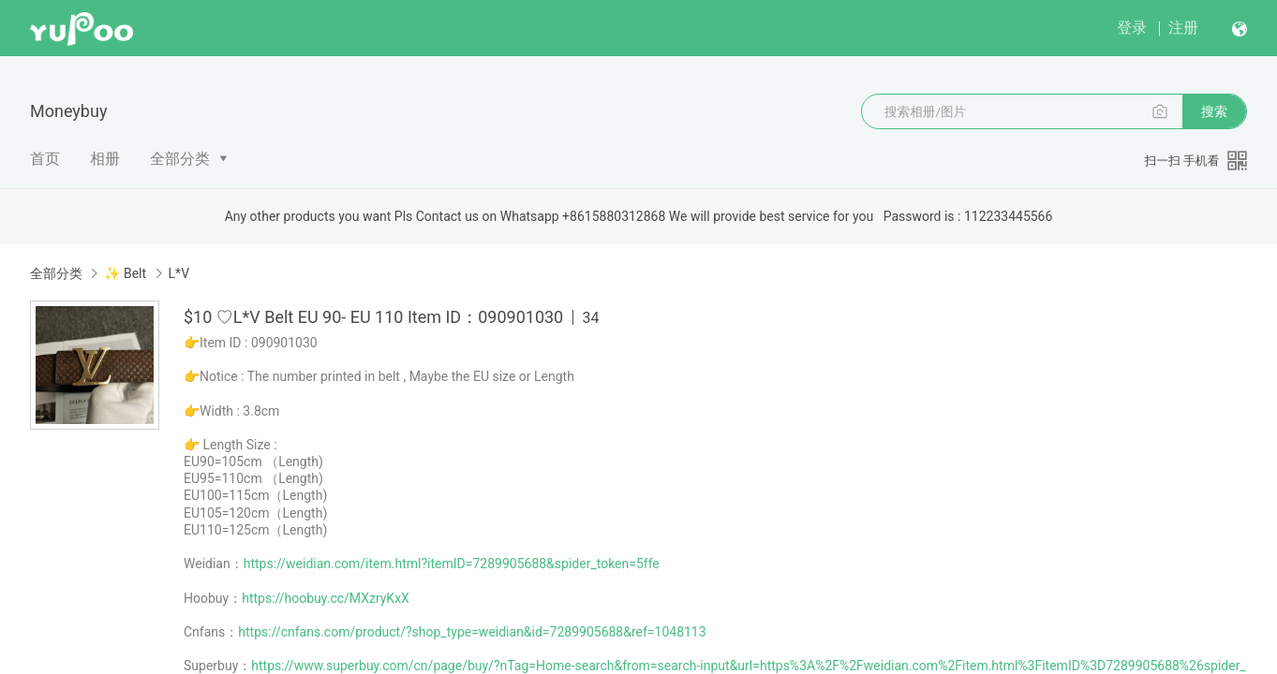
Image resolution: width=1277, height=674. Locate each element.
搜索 (1214, 111)
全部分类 (180, 159)
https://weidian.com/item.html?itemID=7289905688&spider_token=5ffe (452, 563)
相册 (105, 159)
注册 (1183, 28)
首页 (45, 159)
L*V (179, 273)
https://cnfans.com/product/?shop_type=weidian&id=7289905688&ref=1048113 (471, 631)
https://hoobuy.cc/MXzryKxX (325, 598)
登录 (1132, 28)
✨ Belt (125, 273)
